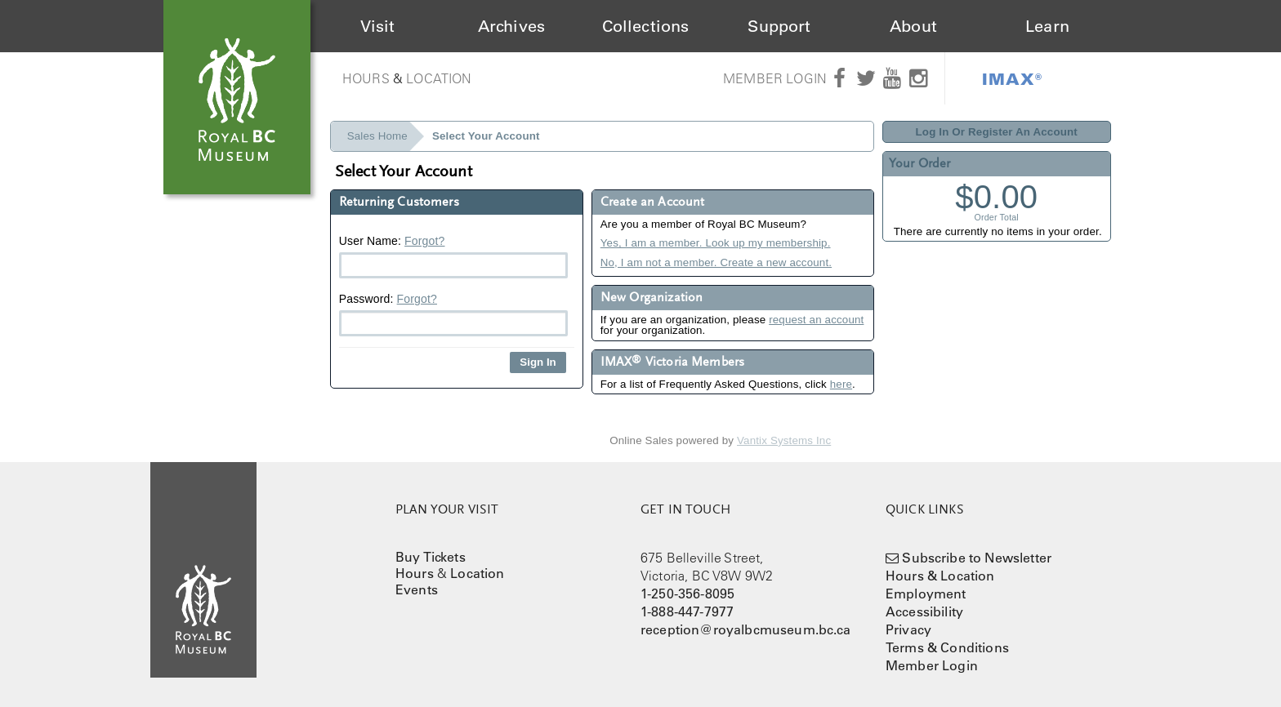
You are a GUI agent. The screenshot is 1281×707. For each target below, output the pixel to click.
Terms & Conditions (947, 647)
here (841, 384)
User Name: (453, 256)
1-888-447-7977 (687, 611)
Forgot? (424, 240)
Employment (926, 593)
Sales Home (377, 136)
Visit (377, 26)
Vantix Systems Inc (784, 440)
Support (779, 26)
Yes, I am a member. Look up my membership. (715, 243)
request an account (816, 319)
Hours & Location (940, 575)
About (913, 26)
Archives (511, 26)
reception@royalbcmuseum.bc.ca (745, 629)
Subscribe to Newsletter (976, 557)
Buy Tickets (430, 557)
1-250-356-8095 (687, 593)
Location (438, 78)
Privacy (908, 629)
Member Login (775, 78)
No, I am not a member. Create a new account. (716, 262)
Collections (646, 26)
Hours (366, 78)
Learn (1047, 26)
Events (416, 589)
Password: (453, 314)
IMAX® (1012, 78)
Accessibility (924, 611)
